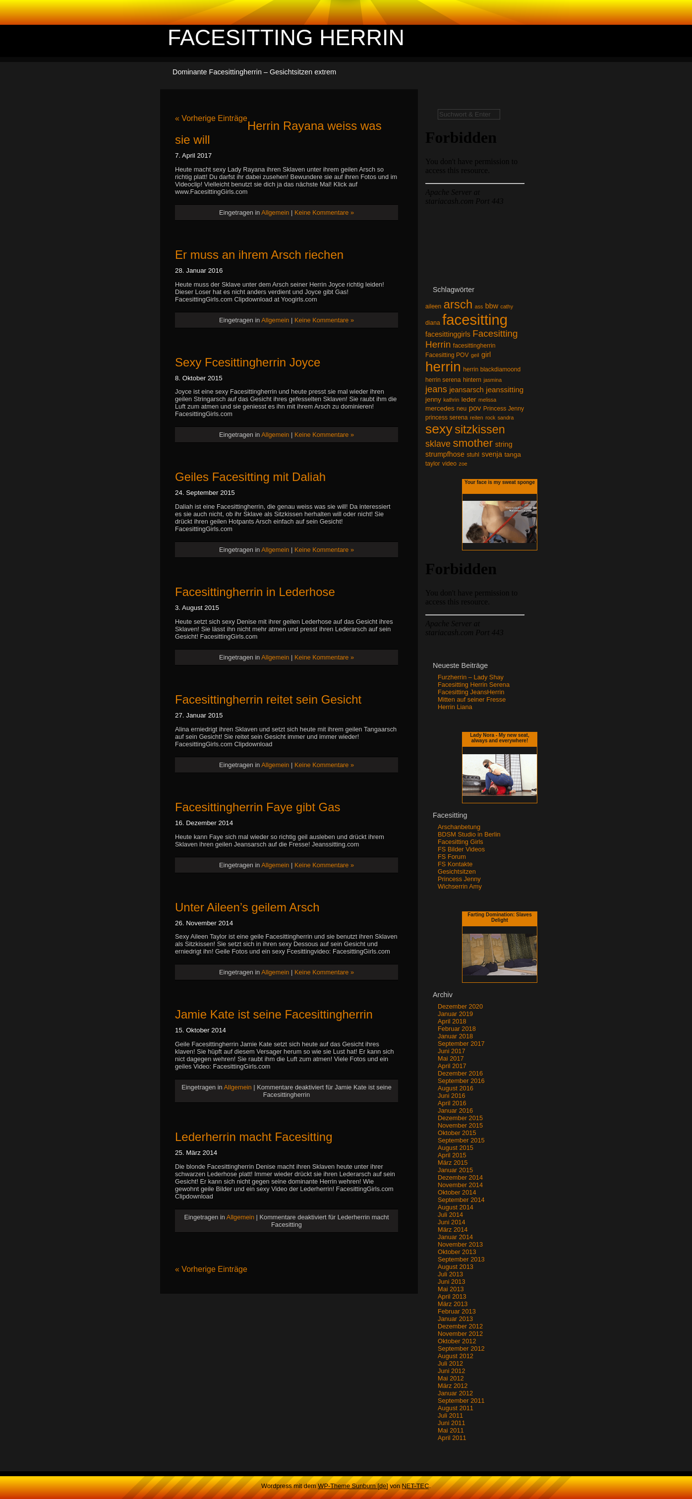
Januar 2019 (455, 1014)
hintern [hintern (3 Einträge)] (472, 379)
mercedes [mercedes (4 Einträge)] (440, 408)
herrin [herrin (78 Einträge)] (443, 366)
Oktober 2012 (457, 1341)
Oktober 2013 (457, 1252)
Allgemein (275, 212)
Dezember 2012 (460, 1326)
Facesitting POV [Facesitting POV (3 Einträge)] (447, 355)
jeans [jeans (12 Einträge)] (436, 389)
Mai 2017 (451, 1058)
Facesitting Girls (460, 841)
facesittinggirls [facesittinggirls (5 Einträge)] (447, 334)
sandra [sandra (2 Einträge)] (506, 417)
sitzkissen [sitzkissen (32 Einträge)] (480, 429)
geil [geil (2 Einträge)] (475, 355)
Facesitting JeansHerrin (471, 692)
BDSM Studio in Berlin (469, 834)
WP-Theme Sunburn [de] (353, 1486)
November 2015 (460, 1125)
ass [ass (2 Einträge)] (479, 306)
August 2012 (455, 1356)
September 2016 (461, 1080)
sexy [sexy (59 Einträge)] (439, 428)
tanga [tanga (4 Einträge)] (512, 454)
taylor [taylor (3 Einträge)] (432, 463)
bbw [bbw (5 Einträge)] (491, 306)
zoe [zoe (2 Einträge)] (463, 464)
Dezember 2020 (460, 1006)
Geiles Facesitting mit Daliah (250, 476)
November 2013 (460, 1244)
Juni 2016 (451, 1095)
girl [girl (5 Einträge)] (486, 355)
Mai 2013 (451, 1289)
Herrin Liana (455, 707)
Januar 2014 (455, 1237)
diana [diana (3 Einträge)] (432, 322)
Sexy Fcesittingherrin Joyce (247, 362)
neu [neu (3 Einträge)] (461, 408)
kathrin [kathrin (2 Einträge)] (451, 400)
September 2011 (461, 1400)
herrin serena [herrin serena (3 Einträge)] (443, 379)
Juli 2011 (450, 1415)
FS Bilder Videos (461, 849)
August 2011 (455, 1408)
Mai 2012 (451, 1378)
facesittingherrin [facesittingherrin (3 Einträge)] (474, 345)
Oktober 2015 (457, 1133)
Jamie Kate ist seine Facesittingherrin (274, 1014)
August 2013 (455, 1266)
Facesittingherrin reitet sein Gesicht (268, 699)
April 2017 (452, 1066)
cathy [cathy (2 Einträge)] (507, 306)
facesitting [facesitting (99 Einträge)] (475, 319)
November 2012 (460, 1333)
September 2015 (461, 1140)
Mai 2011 (451, 1430)
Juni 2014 (451, 1222)
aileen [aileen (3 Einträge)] (433, 306)
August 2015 (455, 1147)
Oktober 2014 (457, 1192)
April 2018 (452, 1021)
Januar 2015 (455, 1170)
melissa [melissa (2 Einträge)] (487, 400)
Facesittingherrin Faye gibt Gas (257, 807)
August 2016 (455, 1088)
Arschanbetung (459, 827)
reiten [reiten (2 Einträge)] (476, 417)
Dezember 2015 (460, 1118)
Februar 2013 (457, 1311)
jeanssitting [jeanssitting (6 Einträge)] (504, 389)
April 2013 (452, 1296)
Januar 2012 (455, 1393)
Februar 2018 (457, 1028)
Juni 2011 (451, 1423)
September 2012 (461, 1348)
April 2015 (452, 1155)
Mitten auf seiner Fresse (472, 699)
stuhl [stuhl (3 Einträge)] (472, 454)
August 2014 (455, 1207)
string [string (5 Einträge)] (504, 444)
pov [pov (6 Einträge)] (475, 408)
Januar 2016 (455, 1110)
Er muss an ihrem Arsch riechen (259, 254)
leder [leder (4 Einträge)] (468, 399)
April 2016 (452, 1103)
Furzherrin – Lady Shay (471, 677)
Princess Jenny (459, 879)
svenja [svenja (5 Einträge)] (491, 454)
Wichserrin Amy (460, 886)
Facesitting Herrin (286, 37)
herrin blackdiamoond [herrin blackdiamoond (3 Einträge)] (491, 369)
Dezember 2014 (460, 1177)
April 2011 (452, 1437)
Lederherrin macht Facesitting (253, 1136)
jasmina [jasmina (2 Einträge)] (492, 380)
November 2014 (460, 1185)
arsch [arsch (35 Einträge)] (458, 304)
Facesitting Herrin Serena (474, 684)
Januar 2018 (455, 1036)
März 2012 (452, 1385)
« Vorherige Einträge (211, 118)
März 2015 (452, 1162)
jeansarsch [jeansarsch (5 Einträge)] (466, 390)
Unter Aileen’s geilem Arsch (247, 907)
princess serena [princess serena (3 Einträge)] (446, 417)
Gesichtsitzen (457, 871)
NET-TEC (415, 1486)
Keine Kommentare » (324, 212)
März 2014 (452, 1229)
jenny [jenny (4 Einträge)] (433, 399)
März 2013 (452, 1304)
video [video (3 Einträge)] (449, 463)
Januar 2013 (455, 1318)
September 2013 (461, 1259)
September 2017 (461, 1043)
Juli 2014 (450, 1214)
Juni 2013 (451, 1281)
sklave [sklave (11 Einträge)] (438, 444)
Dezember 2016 (460, 1073)
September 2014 (461, 1199)
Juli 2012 (450, 1363)
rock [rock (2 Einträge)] (490, 417)
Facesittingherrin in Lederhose (255, 592)
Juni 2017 (451, 1051)
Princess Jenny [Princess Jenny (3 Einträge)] (503, 408)
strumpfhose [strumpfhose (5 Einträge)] (444, 454)
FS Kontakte (455, 864)
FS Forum (452, 856)
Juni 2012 (451, 1371)
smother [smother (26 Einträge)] (473, 443)
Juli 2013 (450, 1274)
